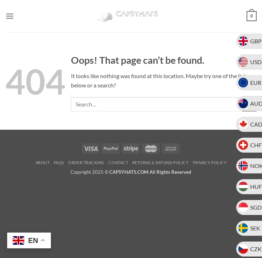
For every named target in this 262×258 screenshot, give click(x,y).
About (42, 162)
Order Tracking (86, 162)
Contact (118, 162)
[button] (9, 16)
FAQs (59, 162)
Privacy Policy (210, 162)
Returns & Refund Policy (160, 162)
